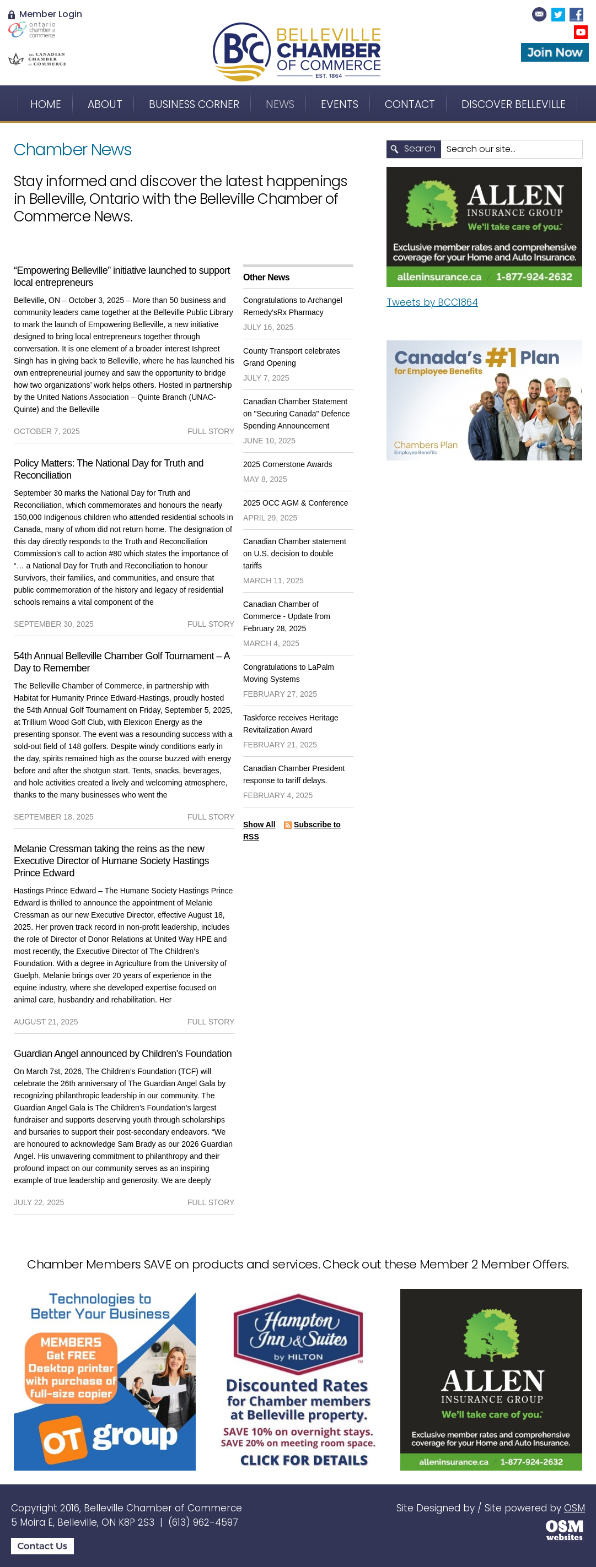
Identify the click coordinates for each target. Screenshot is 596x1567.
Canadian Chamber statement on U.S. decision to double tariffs (294, 553)
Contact (410, 104)
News (280, 104)
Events (339, 104)
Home (45, 104)
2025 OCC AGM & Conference (295, 502)
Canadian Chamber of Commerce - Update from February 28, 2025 (286, 616)
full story (210, 431)
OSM (574, 1508)
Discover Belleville (513, 104)
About (105, 104)
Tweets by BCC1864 (432, 302)
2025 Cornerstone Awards (287, 464)
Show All (259, 824)
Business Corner (194, 104)
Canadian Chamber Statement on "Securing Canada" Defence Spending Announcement (296, 413)
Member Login (45, 14)
